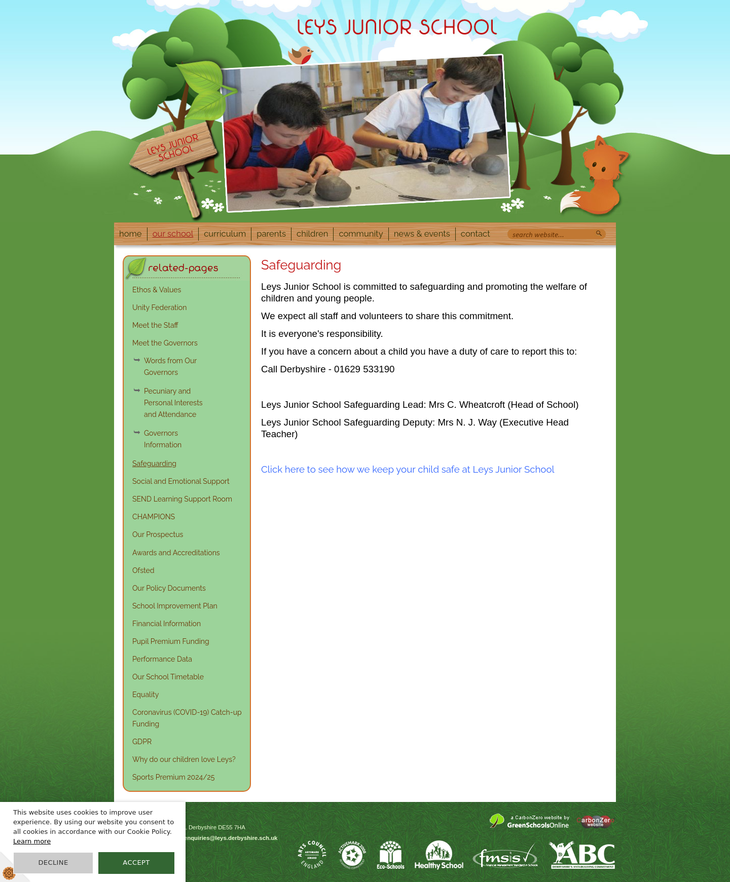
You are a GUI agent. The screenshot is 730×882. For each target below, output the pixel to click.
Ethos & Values (156, 290)
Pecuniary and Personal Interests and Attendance (173, 402)
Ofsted (143, 570)
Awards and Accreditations (176, 553)
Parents (271, 233)
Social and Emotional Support (181, 481)
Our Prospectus (157, 534)
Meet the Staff (155, 325)
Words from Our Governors (170, 366)
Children (312, 233)
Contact (475, 233)
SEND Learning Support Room (182, 499)
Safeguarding (154, 463)
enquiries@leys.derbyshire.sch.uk (231, 838)
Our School (173, 233)
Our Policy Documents (169, 588)
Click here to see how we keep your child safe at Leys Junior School (408, 469)
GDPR (142, 742)
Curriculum (225, 233)
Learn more (32, 841)
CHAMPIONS (153, 517)
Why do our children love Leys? (184, 759)
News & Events (422, 233)
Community (361, 233)
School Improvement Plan (174, 606)
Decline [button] (53, 862)
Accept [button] (136, 862)
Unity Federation (159, 307)
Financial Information (166, 624)
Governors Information (162, 439)
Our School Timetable (168, 677)
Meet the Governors (165, 343)
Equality (145, 695)
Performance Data (162, 659)
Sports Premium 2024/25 (173, 777)
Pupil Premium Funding (170, 641)
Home (130, 233)
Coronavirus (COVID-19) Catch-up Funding (187, 718)
